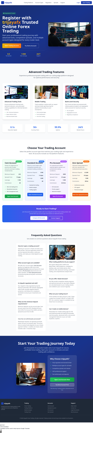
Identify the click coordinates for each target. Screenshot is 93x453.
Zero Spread (50, 412)
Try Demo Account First (62, 385)
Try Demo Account (30, 46)
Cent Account (51, 406)
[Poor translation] (1, 431)
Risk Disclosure (74, 412)
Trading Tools (27, 412)
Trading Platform (28, 2)
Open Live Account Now (62, 379)
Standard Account (52, 408)
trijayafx (8, 2)
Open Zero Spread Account (80, 194)
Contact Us (73, 408)
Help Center (74, 406)
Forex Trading (27, 406)
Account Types (39, 2)
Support (62, 2)
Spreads (56, 2)
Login (78, 2)
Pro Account (50, 410)
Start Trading (86, 2)
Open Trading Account (12, 45)
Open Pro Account (58, 196)
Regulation (48, 2)
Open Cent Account (12, 196)
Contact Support (55, 218)
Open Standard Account (35, 194)
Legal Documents (75, 410)
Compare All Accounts (39, 218)
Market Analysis (28, 410)
